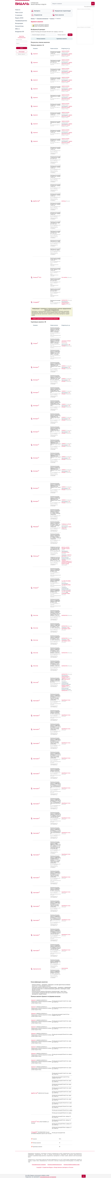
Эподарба (36, 302)
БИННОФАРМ (65, 968)
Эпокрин (36, 587)
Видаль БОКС (19, 18)
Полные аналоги (41, 38)
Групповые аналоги (62, 38)
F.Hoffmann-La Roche (66, 524)
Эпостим (35, 615)
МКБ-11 (17, 29)
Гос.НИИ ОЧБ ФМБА (66, 581)
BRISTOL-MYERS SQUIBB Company (66, 548)
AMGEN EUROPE (65, 51)
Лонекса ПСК (37, 277)
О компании (18, 15)
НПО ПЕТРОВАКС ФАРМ (66, 628)
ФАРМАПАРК (64, 300)
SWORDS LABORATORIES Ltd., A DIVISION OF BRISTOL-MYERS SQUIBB (67, 562)
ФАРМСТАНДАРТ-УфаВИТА (65, 303)
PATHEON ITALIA (65, 552)
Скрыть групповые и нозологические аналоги (45, 318)
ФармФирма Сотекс (66, 700)
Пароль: (18, 43)
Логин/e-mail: (19, 39)
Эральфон (36, 700)
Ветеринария (19, 23)
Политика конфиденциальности (55, 1164)
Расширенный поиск (89, 6)
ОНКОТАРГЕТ (67, 679)
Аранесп (35, 53)
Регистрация (21, 51)
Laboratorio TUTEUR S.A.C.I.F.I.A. (66, 341)
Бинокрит (36, 367)
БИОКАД (63, 201)
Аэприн (35, 343)
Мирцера (36, 526)
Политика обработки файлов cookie (71, 1164)
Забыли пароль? (21, 54)
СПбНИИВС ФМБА (66, 593)
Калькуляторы (19, 26)
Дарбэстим (36, 201)
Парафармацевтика (21, 20)
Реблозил (36, 556)
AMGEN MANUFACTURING (66, 54)
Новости (17, 9)
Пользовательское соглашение (39, 1164)
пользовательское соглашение (48, 1177)
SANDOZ (64, 366)
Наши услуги (19, 12)
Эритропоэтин (37, 969)
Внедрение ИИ (19, 31)
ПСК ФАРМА (64, 277)
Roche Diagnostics (66, 527)
